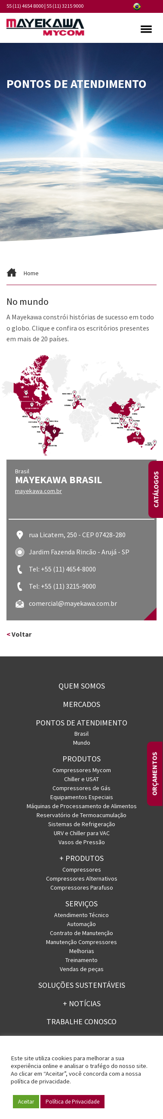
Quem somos (81, 686)
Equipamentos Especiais (81, 797)
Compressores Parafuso (81, 887)
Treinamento (81, 960)
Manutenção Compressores (81, 942)
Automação (81, 924)
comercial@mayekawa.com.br (73, 603)
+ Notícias (82, 1003)
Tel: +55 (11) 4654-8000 (62, 569)
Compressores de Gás (81, 788)
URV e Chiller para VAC (82, 833)
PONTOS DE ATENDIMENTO (81, 723)
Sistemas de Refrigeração (81, 824)
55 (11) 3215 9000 (64, 6)
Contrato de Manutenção (81, 933)
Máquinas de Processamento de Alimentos (82, 806)
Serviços (81, 903)
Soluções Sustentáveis (81, 985)
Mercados (81, 704)
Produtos (81, 759)
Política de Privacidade (72, 1101)
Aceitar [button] (26, 1101)
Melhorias (81, 951)
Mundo (81, 742)
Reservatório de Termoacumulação (81, 815)
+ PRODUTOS (81, 858)
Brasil (81, 733)
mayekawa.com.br (38, 491)
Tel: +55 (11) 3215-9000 (62, 586)
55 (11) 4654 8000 (24, 6)
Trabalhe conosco (81, 1021)
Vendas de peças (82, 969)
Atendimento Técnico (81, 915)
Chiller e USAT (81, 779)
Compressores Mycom (81, 770)
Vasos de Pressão (81, 842)
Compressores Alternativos (81, 878)
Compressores (81, 869)
